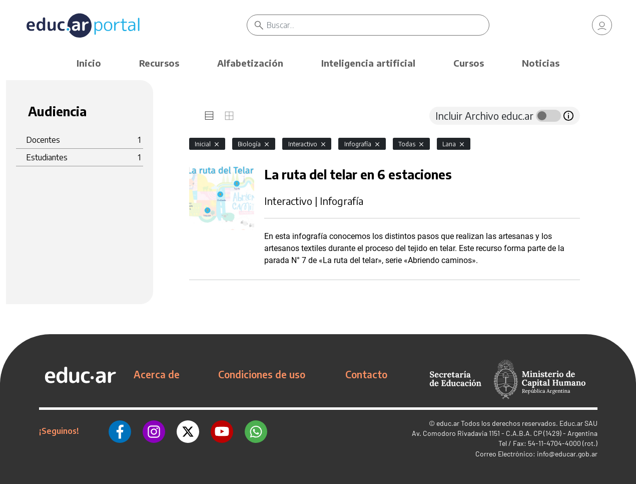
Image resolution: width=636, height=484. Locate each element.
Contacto (366, 374)
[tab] (209, 115)
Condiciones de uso (261, 374)
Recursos (159, 63)
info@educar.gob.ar (567, 453)
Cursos (468, 63)
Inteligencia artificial (368, 63)
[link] (602, 25)
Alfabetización (250, 63)
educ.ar (447, 423)
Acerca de (157, 374)
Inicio (89, 63)
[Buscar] (378, 25)
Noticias (540, 63)
